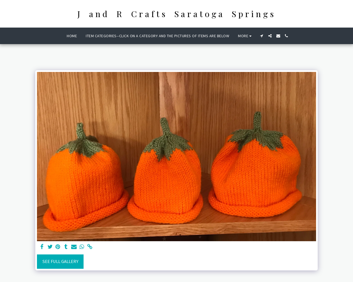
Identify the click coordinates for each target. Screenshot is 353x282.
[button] (262, 36)
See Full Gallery (60, 261)
